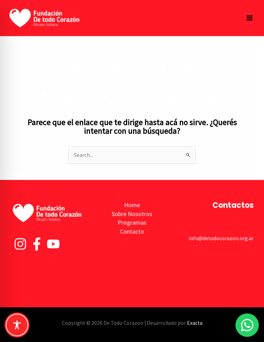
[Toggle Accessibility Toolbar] (17, 325)
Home (132, 205)
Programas (132, 222)
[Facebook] (36, 243)
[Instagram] (20, 243)
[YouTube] (53, 243)
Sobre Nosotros (132, 214)
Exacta (194, 323)
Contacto (132, 231)
